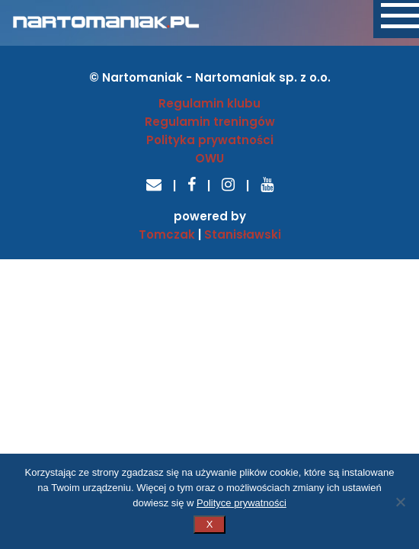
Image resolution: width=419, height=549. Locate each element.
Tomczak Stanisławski (210, 235)
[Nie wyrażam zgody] (400, 501)
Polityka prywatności (209, 140)
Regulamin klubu (209, 103)
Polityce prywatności (241, 503)
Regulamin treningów (210, 122)
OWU (209, 158)
